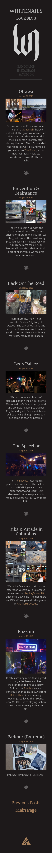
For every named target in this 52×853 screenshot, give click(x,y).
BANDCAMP (26, 66)
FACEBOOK (26, 74)
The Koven (30, 150)
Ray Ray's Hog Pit (34, 593)
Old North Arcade (27, 603)
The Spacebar (22, 480)
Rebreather (16, 695)
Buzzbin (28, 688)
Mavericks (29, 129)
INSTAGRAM (26, 70)
